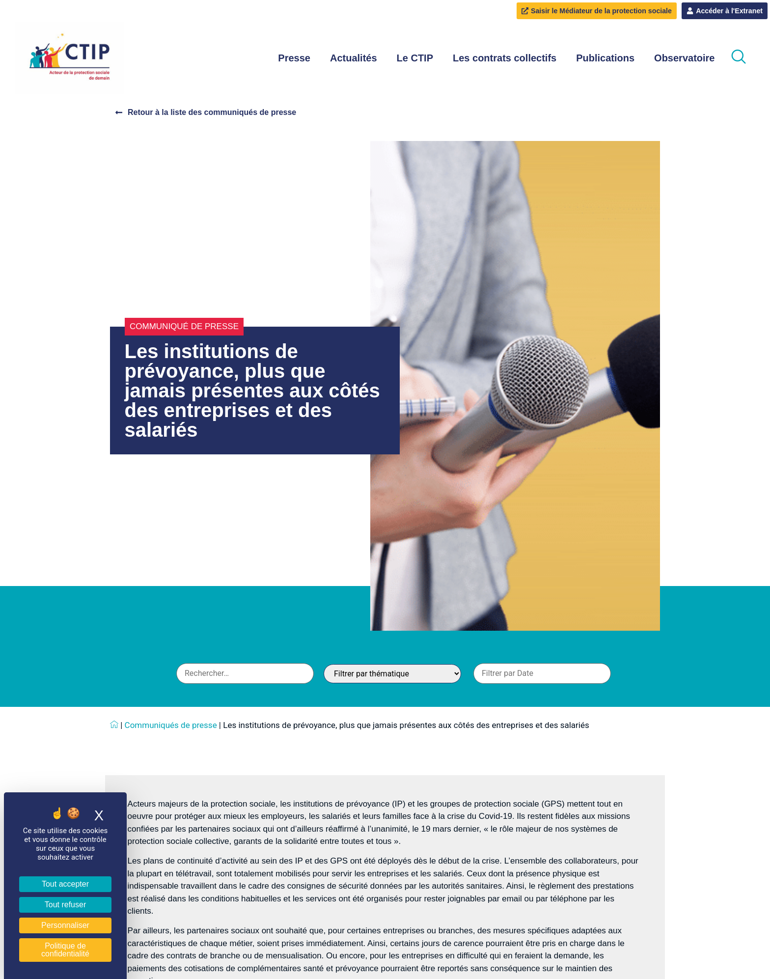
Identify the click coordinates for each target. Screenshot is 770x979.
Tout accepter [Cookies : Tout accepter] (65, 884)
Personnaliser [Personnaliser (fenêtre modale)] (65, 925)
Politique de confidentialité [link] (65, 950)
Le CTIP (415, 58)
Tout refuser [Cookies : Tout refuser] (65, 904)
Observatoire (684, 58)
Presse (294, 58)
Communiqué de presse (184, 327)
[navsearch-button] (738, 58)
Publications (605, 58)
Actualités (353, 58)
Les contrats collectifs (504, 58)
